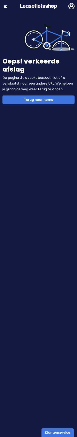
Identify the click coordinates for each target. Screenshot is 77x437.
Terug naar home (38, 99)
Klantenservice (57, 432)
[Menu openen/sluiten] (5, 6)
